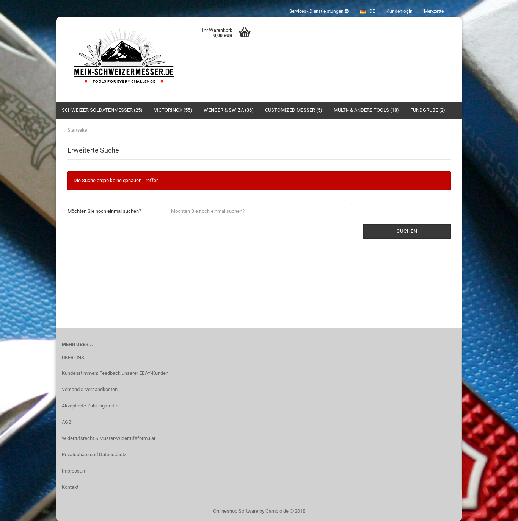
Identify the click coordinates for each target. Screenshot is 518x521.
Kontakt (70, 487)
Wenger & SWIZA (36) (229, 110)
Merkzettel (434, 11)
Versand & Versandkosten (90, 389)
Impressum (74, 471)
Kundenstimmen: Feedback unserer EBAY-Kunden (115, 373)
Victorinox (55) (173, 110)
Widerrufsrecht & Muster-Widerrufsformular (108, 438)
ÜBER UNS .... (76, 357)
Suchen (407, 231)
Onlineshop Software (235, 511)
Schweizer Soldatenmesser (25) (102, 110)
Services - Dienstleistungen (318, 11)
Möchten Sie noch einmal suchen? (104, 211)
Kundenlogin (399, 11)
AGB (66, 422)
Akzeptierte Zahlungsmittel (90, 406)
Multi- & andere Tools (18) (366, 110)
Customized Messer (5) (293, 110)
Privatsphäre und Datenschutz (94, 454)
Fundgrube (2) (427, 110)
